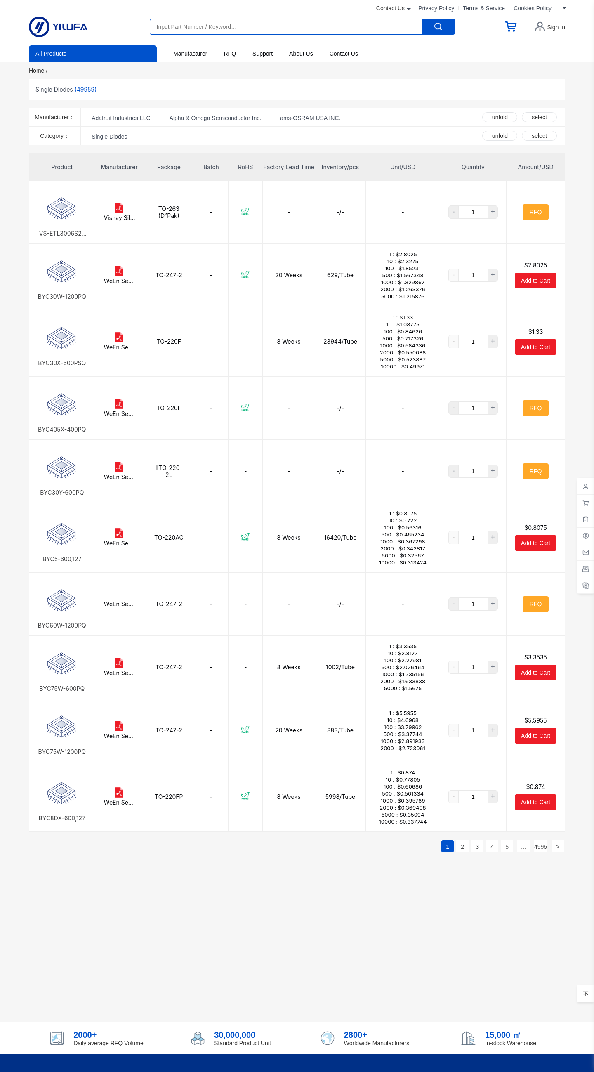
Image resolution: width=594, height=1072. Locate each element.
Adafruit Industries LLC (121, 118)
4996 (540, 846)
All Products (50, 53)
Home (38, 70)
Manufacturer (190, 53)
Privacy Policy (436, 8)
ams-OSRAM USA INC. (310, 118)
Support (262, 53)
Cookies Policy (533, 8)
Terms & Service (484, 8)
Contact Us (344, 53)
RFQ (230, 53)
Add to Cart (535, 280)
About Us (301, 53)
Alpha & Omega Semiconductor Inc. (216, 118)
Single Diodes (109, 136)
